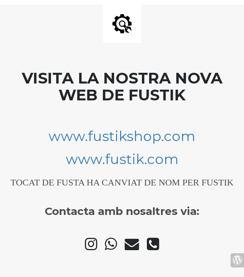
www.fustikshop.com (122, 136)
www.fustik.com (122, 159)
